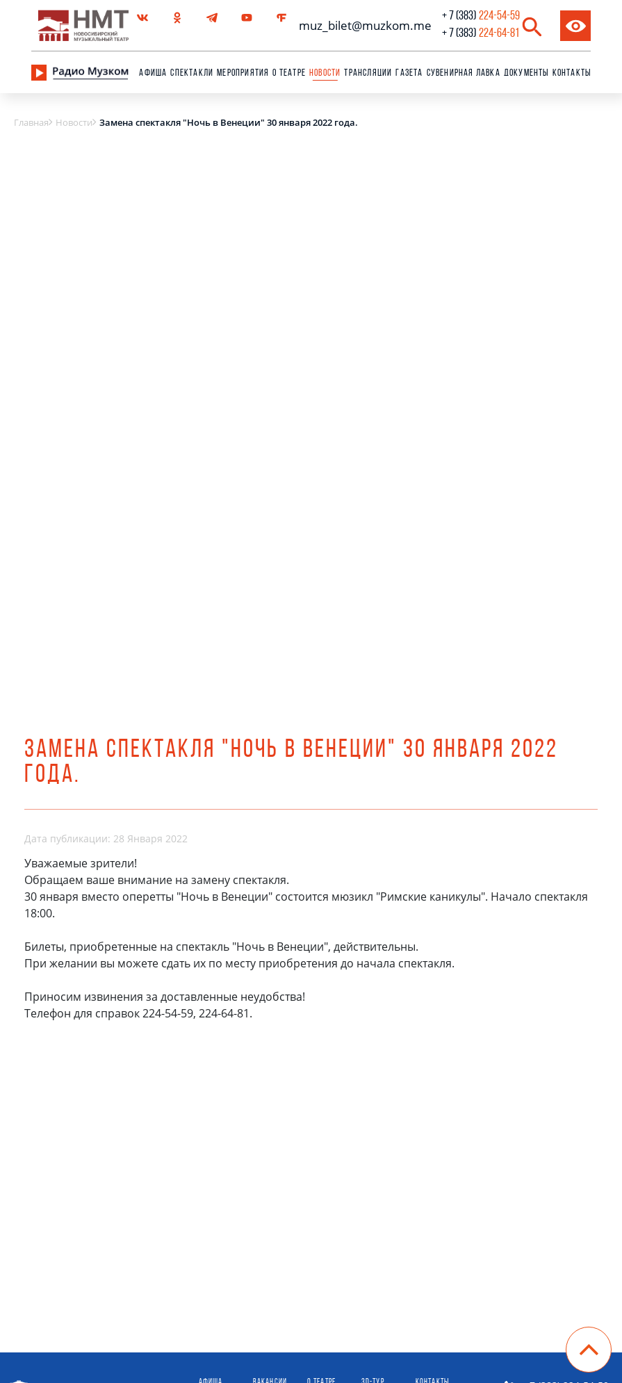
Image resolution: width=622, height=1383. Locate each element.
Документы (526, 74)
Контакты (572, 74)
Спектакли (191, 74)
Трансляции (368, 74)
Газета (409, 74)
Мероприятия (243, 74)
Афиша (153, 74)
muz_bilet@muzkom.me (362, 25)
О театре (289, 74)
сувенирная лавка (463, 74)
